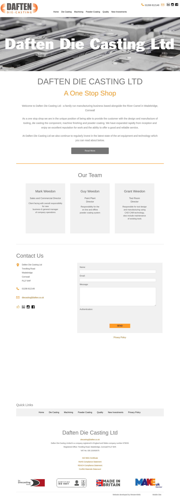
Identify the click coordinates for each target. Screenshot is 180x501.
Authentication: (86, 309)
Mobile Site (157, 495)
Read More (90, 151)
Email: (82, 276)
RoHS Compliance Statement (90, 462)
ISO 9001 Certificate (90, 458)
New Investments (119, 12)
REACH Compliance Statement (90, 465)
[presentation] (99, 316)
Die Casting (66, 12)
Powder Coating (93, 12)
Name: (83, 267)
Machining (78, 12)
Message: (84, 284)
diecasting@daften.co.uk (33, 297)
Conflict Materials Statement (90, 469)
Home (56, 12)
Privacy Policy (120, 337)
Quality (106, 12)
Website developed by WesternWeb (126, 495)
